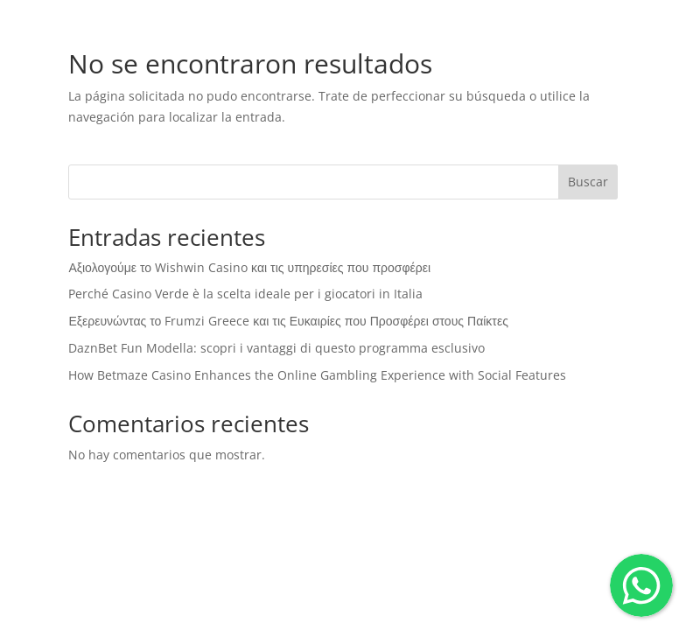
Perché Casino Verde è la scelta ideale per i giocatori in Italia (245, 293)
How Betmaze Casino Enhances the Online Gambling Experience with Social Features (317, 375)
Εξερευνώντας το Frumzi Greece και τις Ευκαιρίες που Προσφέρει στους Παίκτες (288, 320)
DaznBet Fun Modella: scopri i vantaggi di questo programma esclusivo (276, 348)
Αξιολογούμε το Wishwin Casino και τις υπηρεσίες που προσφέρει (249, 267)
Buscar (588, 181)
